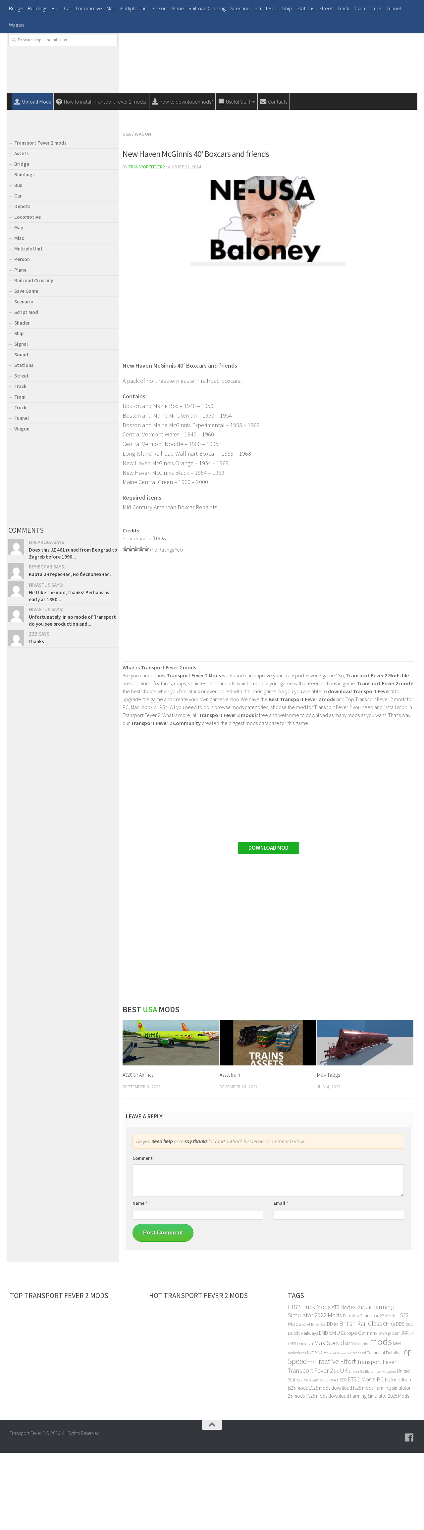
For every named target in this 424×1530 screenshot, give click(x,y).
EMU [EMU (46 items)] (334, 1410)
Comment (142, 1235)
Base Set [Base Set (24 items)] (318, 1401)
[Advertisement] (268, 158)
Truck (376, 8)
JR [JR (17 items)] (411, 1411)
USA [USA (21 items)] (332, 1457)
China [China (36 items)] (389, 1401)
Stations (305, 8)
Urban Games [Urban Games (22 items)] (312, 1457)
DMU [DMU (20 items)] (409, 1401)
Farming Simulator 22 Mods (369, 1393)
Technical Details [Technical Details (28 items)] (383, 1430)
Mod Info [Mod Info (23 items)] (361, 1420)
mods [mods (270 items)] (380, 1419)
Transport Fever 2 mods (40, 220)
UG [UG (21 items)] (336, 1448)
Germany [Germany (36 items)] (367, 1410)
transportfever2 (148, 244)
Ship (287, 8)
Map (111, 8)
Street (326, 8)
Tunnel (393, 8)
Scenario (240, 8)
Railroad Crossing (207, 8)
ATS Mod (341, 1384)
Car (67, 8)
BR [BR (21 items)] (336, 1401)
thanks (36, 719)
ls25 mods (298, 1465)
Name (139, 1280)
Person (159, 8)
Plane (177, 8)
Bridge (16, 8)
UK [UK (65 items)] (344, 1448)
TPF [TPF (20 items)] (311, 1439)
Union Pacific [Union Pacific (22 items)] (359, 1448)
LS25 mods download (330, 1465)
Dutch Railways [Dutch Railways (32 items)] (303, 1410)
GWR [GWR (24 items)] (382, 1410)
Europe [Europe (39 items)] (349, 1410)
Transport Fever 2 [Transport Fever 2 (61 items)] (310, 1448)
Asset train (231, 1151)
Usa (127, 211)
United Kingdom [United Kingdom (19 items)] (383, 1448)
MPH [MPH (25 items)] (397, 1420)
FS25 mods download (327, 1473)
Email (281, 1280)
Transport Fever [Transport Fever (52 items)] (376, 1439)
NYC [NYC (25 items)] (310, 1430)
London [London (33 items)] (305, 1420)
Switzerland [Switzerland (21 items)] (356, 1429)
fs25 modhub (398, 1457)
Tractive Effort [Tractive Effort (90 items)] (335, 1438)
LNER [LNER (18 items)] (292, 1420)
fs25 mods (363, 1465)
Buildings (37, 8)
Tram (359, 8)
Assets (21, 231)
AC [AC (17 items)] (304, 1402)
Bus (55, 8)
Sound (21, 432)
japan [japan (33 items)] (393, 1410)
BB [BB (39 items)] (330, 1401)
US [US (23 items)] (326, 1457)
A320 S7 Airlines (140, 1151)
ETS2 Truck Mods (309, 1384)
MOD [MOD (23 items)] (349, 1420)
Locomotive (89, 8)
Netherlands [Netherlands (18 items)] (297, 1430)
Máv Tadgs (328, 1151)
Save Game (26, 369)
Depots (22, 284)
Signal (21, 422)
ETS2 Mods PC (365, 1456)
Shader (22, 400)
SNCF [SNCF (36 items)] (320, 1429)
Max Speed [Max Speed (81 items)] (329, 1419)
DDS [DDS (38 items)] (400, 1401)
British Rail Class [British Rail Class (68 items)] (360, 1400)
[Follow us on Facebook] (409, 1514)
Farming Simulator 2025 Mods (379, 1473)
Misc (19, 316)
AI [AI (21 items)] (308, 1401)
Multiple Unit (133, 8)
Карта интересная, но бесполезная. (70, 652)
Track (343, 8)
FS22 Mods (361, 1384)
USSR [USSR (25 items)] (341, 1457)
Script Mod (266, 8)
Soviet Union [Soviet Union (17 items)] (336, 1430)
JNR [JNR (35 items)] (404, 1410)
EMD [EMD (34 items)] (323, 1410)
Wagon (16, 25)
